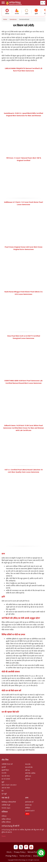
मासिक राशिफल (6, 819)
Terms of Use (24, 856)
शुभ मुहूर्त (4, 794)
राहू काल (27, 779)
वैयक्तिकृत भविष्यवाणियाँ (9, 802)
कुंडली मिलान (5, 770)
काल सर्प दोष (28, 767)
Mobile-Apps (6, 808)
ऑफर (27, 814)
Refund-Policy (33, 852)
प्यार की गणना (6, 776)
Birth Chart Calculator (9, 785)
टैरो (2, 791)
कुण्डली (4, 767)
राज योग (4, 773)
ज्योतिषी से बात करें (7, 764)
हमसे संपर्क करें (29, 802)
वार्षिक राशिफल (6, 822)
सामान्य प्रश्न (28, 805)
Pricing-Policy (11, 856)
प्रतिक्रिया (27, 808)
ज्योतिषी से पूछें (6, 805)
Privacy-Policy (19, 852)
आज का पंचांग (6, 788)
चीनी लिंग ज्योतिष (30, 773)
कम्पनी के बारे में (29, 811)
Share (4, 836)
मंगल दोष (27, 764)
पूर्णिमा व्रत (28, 776)
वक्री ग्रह (27, 770)
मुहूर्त (3, 782)
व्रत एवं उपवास (6, 779)
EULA (9, 852)
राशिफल (4, 816)
